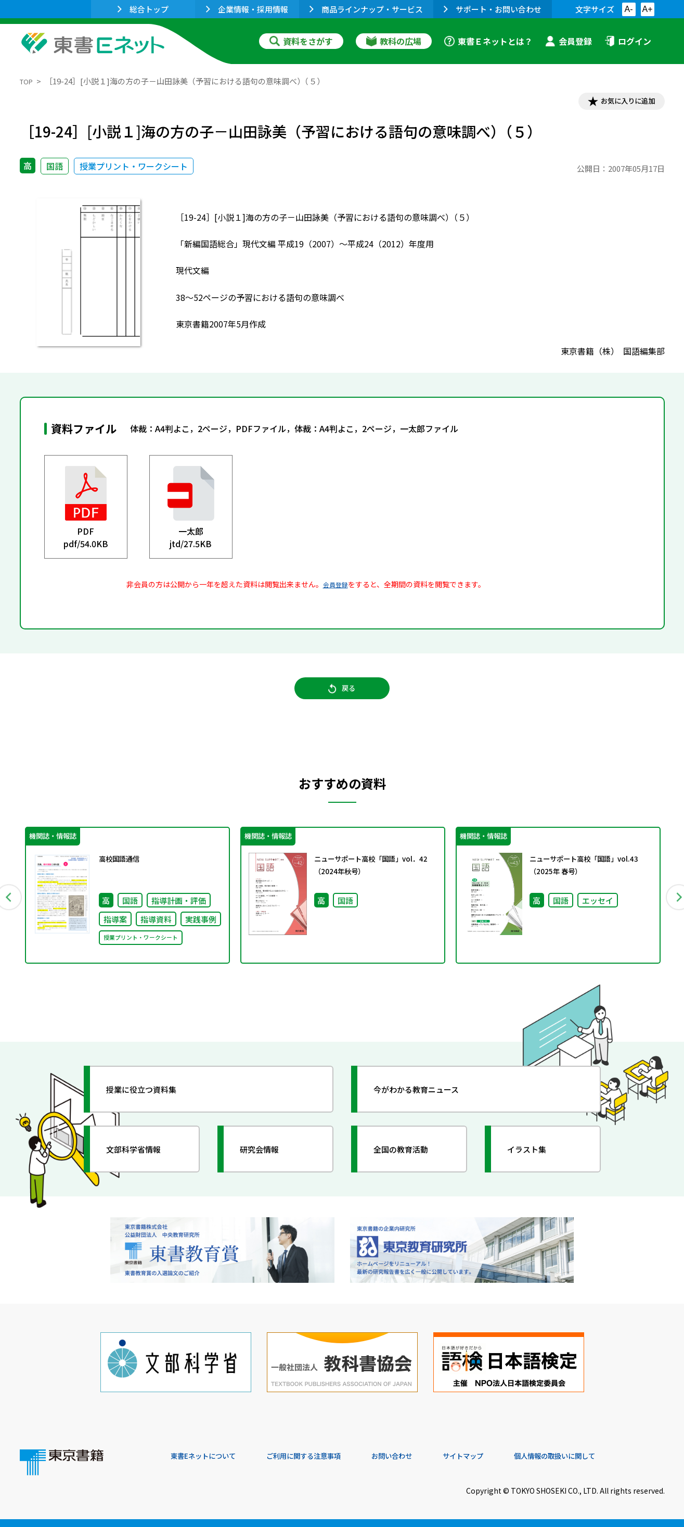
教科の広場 (393, 41)
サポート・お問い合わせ (492, 9)
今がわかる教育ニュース (429, 1107)
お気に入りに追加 (619, 103)
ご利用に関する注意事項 (327, 1456)
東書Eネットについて (211, 1456)
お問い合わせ (429, 1456)
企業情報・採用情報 (247, 9)
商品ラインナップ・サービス (366, 9)
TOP (28, 80)
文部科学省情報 (143, 1166)
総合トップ (143, 9)
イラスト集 (535, 1166)
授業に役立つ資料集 (153, 1107)
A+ (647, 9)
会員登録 (568, 41)
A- (629, 9)
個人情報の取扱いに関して (615, 1456)
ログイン (627, 41)
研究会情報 (267, 1166)
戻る (342, 698)
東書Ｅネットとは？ (488, 41)
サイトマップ (509, 1456)
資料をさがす (301, 41)
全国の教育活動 (411, 1166)
